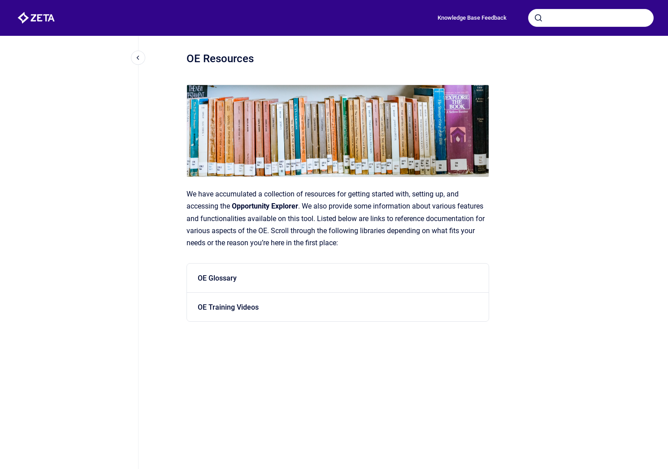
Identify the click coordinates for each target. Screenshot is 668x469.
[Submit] (538, 18)
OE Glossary (217, 278)
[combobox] (591, 17)
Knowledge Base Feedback (472, 17)
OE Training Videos (228, 307)
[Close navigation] (138, 58)
